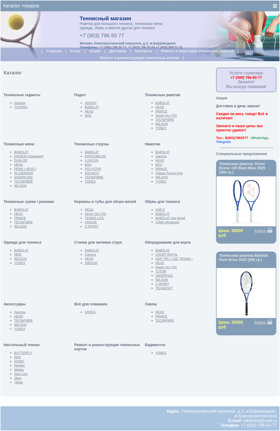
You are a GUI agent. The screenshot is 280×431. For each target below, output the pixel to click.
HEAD (89, 111)
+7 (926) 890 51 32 (169, 47)
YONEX (160, 128)
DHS (17, 357)
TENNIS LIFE (94, 218)
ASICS (160, 210)
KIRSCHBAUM (95, 156)
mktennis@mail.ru (260, 420)
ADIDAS (90, 103)
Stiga (17, 378)
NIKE (17, 254)
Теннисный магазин (105, 18)
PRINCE (161, 111)
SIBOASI (91, 263)
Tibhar (18, 382)
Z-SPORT (91, 226)
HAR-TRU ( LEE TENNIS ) (174, 259)
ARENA (90, 312)
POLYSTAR (93, 169)
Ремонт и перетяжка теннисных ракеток (197, 51)
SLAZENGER (23, 173)
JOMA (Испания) (167, 222)
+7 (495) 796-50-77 (246, 77)
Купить (264, 230)
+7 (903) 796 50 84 (141, 47)
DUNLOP (20, 160)
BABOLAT (92, 107)
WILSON (161, 124)
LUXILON (91, 160)
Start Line (21, 374)
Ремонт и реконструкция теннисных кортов (139, 58)
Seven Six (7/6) (166, 115)
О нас (75, 51)
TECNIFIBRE (164, 120)
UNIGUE (91, 222)
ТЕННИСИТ (164, 288)
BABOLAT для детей (170, 218)
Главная (53, 51)
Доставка (117, 51)
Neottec (19, 365)
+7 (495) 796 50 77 (113, 47)
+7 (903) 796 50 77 (102, 35)
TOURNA (20, 107)
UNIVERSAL (164, 276)
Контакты (143, 51)
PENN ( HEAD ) (25, 169)
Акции (94, 51)
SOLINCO (92, 173)
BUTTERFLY (23, 353)
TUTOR (160, 271)
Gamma (19, 103)
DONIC (19, 361)
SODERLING (23, 177)
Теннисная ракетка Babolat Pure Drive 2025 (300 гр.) (243, 257)
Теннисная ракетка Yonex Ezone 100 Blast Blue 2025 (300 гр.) (242, 168)
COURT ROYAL (166, 254)
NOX (88, 115)
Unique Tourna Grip (169, 173)
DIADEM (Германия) (29, 156)
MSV (88, 165)
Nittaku (19, 370)
